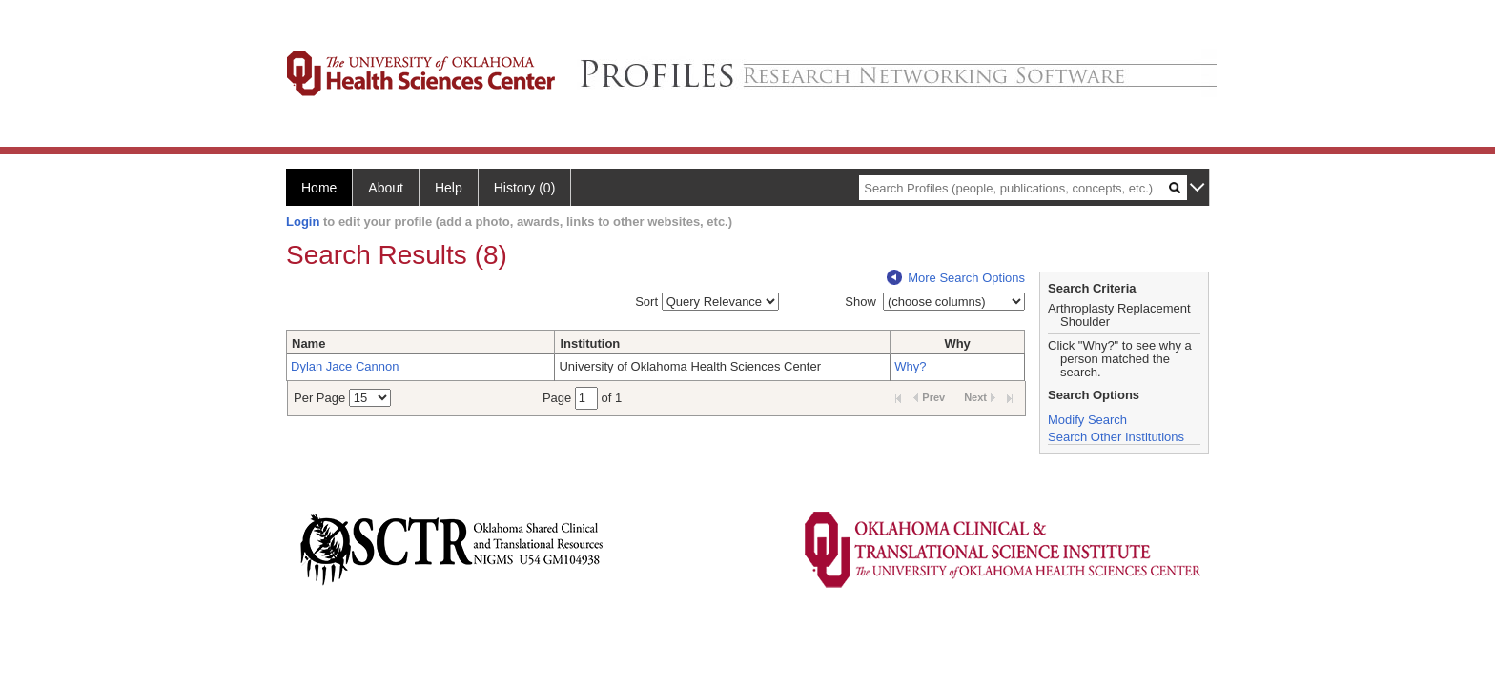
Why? (910, 366)
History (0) (525, 187)
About (385, 187)
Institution (590, 343)
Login (302, 221)
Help (448, 187)
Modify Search (1087, 420)
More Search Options (956, 278)
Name (308, 343)
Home (319, 187)
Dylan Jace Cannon (345, 366)
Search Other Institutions (1116, 437)
